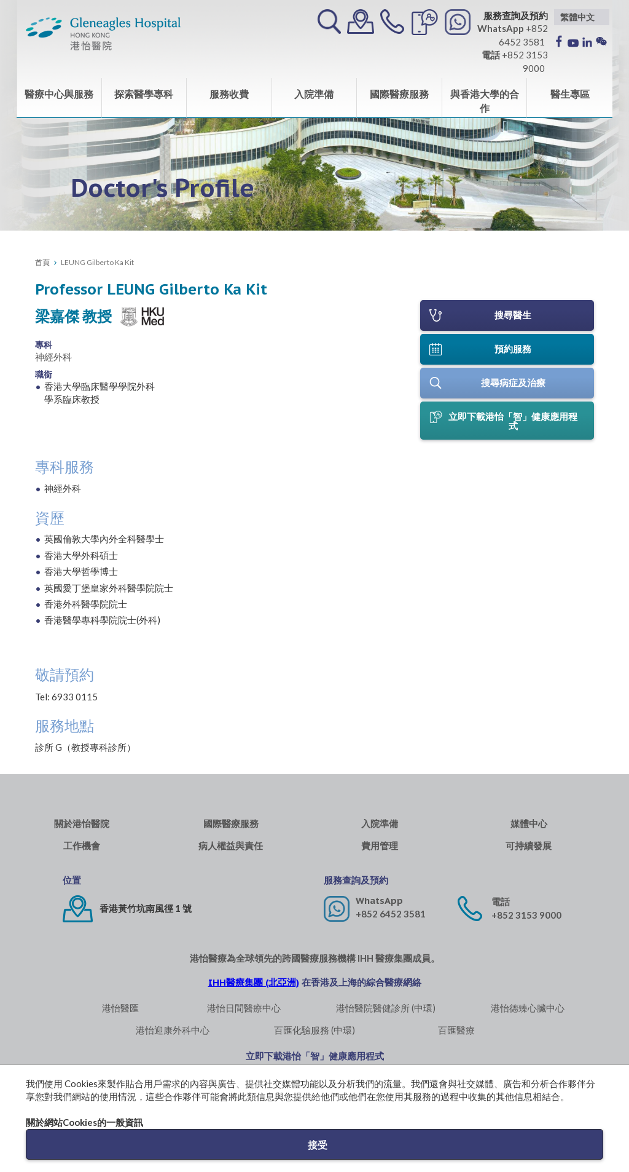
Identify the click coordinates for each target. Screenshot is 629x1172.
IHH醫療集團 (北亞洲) (253, 982)
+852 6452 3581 (391, 913)
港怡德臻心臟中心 (528, 1007)
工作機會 (81, 846)
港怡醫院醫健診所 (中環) (386, 1007)
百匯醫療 (456, 1029)
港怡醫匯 (120, 1007)
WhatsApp (379, 900)
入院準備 (314, 94)
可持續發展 (529, 846)
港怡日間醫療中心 (244, 1007)
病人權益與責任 (230, 846)
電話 (500, 902)
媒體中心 (528, 824)
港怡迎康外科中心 (172, 1029)
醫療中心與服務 (59, 94)
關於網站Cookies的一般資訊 (84, 1122)
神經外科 (53, 356)
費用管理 (379, 846)
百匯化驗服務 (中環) (314, 1029)
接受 (317, 1144)
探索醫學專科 (143, 94)
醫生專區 (570, 94)
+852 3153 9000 (526, 915)
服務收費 (229, 94)
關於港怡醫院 (81, 824)
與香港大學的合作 (484, 101)
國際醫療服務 (399, 94)
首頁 (42, 262)
